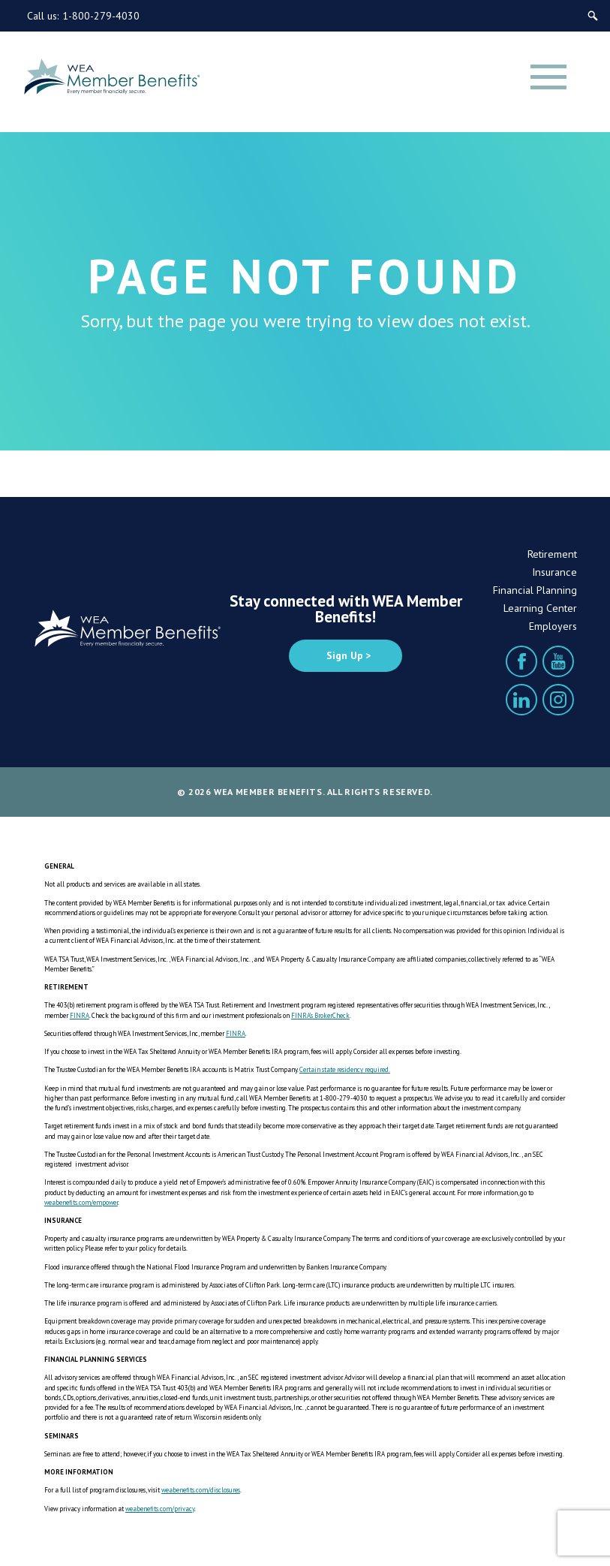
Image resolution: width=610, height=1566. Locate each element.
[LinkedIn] (521, 699)
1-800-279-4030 (101, 16)
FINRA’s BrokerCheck (320, 1015)
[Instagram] (558, 699)
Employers (553, 626)
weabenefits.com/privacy (159, 1508)
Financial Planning (535, 590)
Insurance (554, 572)
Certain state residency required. (344, 1069)
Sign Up (344, 655)
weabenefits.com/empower (81, 1202)
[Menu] (548, 77)
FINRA (79, 1015)
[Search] (592, 16)
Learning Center (540, 608)
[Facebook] (521, 661)
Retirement (552, 554)
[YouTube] (558, 661)
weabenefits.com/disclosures (200, 1490)
